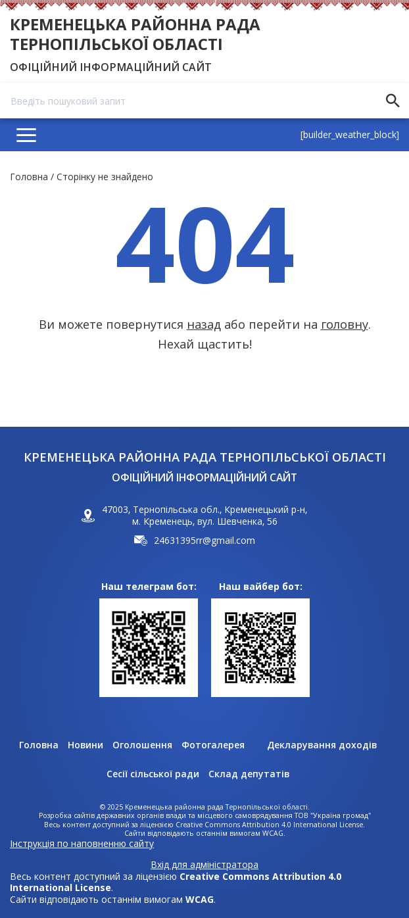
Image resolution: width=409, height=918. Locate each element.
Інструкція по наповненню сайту (82, 843)
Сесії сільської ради (153, 774)
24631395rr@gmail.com (204, 540)
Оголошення (142, 745)
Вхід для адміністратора (204, 865)
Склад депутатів (248, 774)
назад (204, 324)
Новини (85, 745)
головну (344, 324)
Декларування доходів (322, 745)
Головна (29, 176)
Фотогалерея (213, 745)
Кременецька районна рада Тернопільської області (135, 34)
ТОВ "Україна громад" (333, 815)
